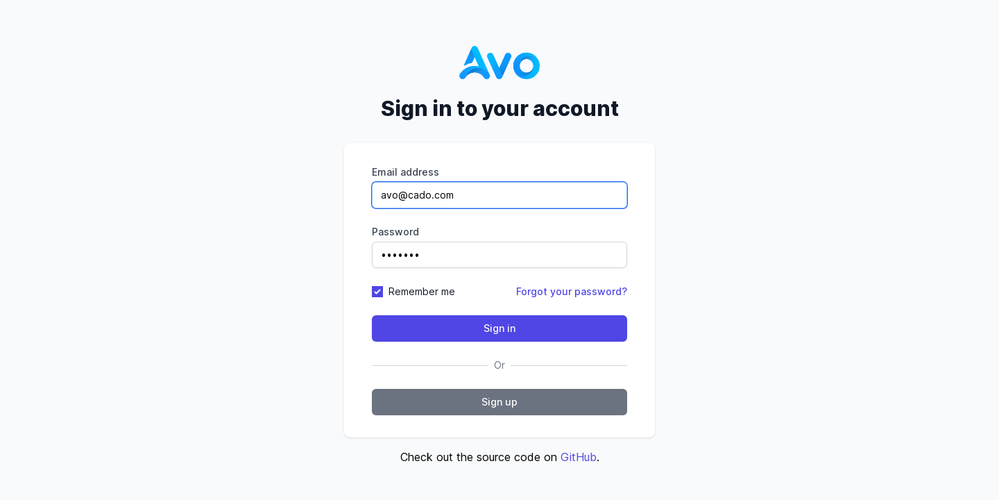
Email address (405, 172)
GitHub (579, 457)
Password (395, 232)
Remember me (421, 291)
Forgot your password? (571, 291)
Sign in (499, 328)
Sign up (499, 402)
